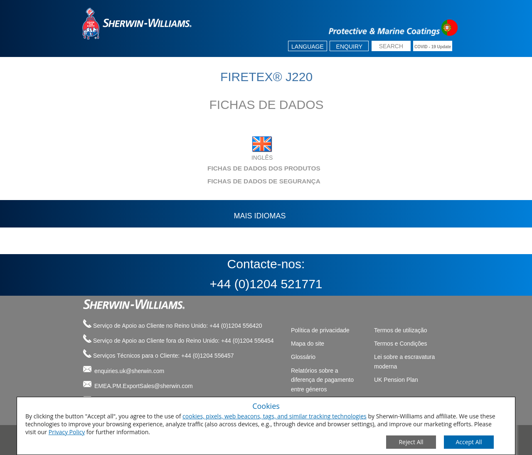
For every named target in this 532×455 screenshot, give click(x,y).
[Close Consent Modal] (411, 442)
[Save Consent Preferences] (469, 442)
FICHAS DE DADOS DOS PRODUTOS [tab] (199, 168)
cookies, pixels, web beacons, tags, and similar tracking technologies (274, 416)
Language (307, 46)
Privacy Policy (67, 432)
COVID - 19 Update (432, 47)
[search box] (391, 46)
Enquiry (349, 46)
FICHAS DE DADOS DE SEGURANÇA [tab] (199, 181)
